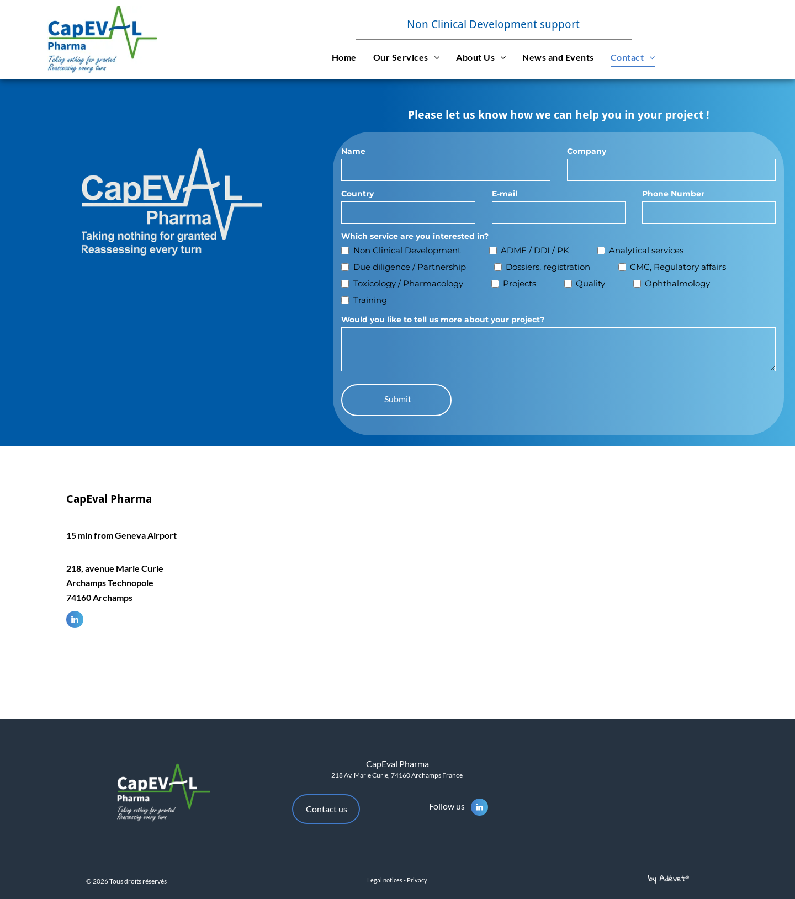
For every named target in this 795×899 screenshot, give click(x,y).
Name (353, 151)
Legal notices (384, 880)
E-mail (504, 194)
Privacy (417, 880)
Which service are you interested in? (415, 236)
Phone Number (673, 194)
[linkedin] (74, 621)
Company (586, 151)
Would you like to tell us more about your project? (442, 320)
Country (357, 194)
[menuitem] (344, 56)
